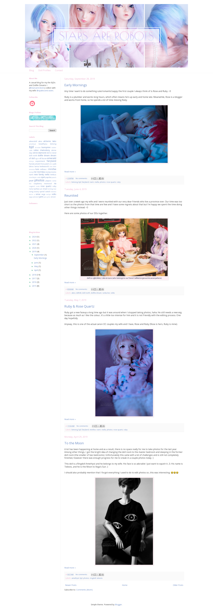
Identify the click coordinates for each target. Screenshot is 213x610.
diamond (42, 152)
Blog (31, 70)
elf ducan (43, 158)
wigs (30, 197)
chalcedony (45, 150)
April (36, 270)
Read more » (70, 171)
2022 (34, 240)
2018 (34, 274)
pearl (31, 180)
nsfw (38, 177)
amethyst (75, 578)
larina (37, 166)
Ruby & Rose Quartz (79, 306)
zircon (53, 197)
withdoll (36, 197)
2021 (34, 244)
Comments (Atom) (84, 589)
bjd (80, 182)
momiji (48, 172)
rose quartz (111, 182)
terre (31, 194)
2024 (34, 236)
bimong (75, 182)
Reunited (71, 195)
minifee (93, 430)
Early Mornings (75, 85)
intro (51, 164)
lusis (37, 169)
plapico (48, 181)
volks (113, 293)
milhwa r (43, 169)
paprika (48, 177)
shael (45, 189)
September (39, 254)
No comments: (82, 178)
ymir (48, 197)
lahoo (31, 166)
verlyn (48, 194)
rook (38, 186)
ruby (118, 182)
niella (97, 182)
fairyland (85, 182)
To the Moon (74, 443)
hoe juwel (45, 164)
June (36, 262)
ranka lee (106, 293)
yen (45, 197)
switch (47, 191)
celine (36, 150)
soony (36, 191)
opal (43, 177)
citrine (53, 150)
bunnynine (46, 147)
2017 (34, 278)
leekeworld (44, 166)
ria (55, 183)
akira (73, 293)
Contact (59, 70)
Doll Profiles (44, 70)
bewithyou (43, 144)
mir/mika (41, 172)
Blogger (118, 604)
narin (92, 182)
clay (30, 153)
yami (41, 196)
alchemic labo (49, 141)
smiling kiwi (52, 189)
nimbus (53, 174)
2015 (34, 286)
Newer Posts (70, 585)
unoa (38, 194)
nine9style (33, 177)
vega (43, 194)
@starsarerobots (37, 88)
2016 (34, 282)
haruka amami (34, 164)
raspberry (38, 183)
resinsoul (48, 183)
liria (51, 166)
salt (41, 189)
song (31, 191)
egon (37, 158)
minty (31, 172)
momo (53, 172)
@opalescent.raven (45, 90)
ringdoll (93, 578)
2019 (34, 251)
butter (54, 147)
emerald (51, 158)
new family (39, 174)
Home (124, 585)
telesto (100, 578)
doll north (86, 293)
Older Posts (178, 585)
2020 (34, 248)
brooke (38, 147)
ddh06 (78, 293)
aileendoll (33, 141)
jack (54, 164)
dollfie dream (96, 293)
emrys (31, 161)
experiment (40, 161)
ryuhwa (36, 189)
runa (31, 189)
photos (103, 182)
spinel (42, 191)
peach (54, 177)
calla (30, 150)
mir (35, 172)
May (36, 266)
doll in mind (51, 153)
